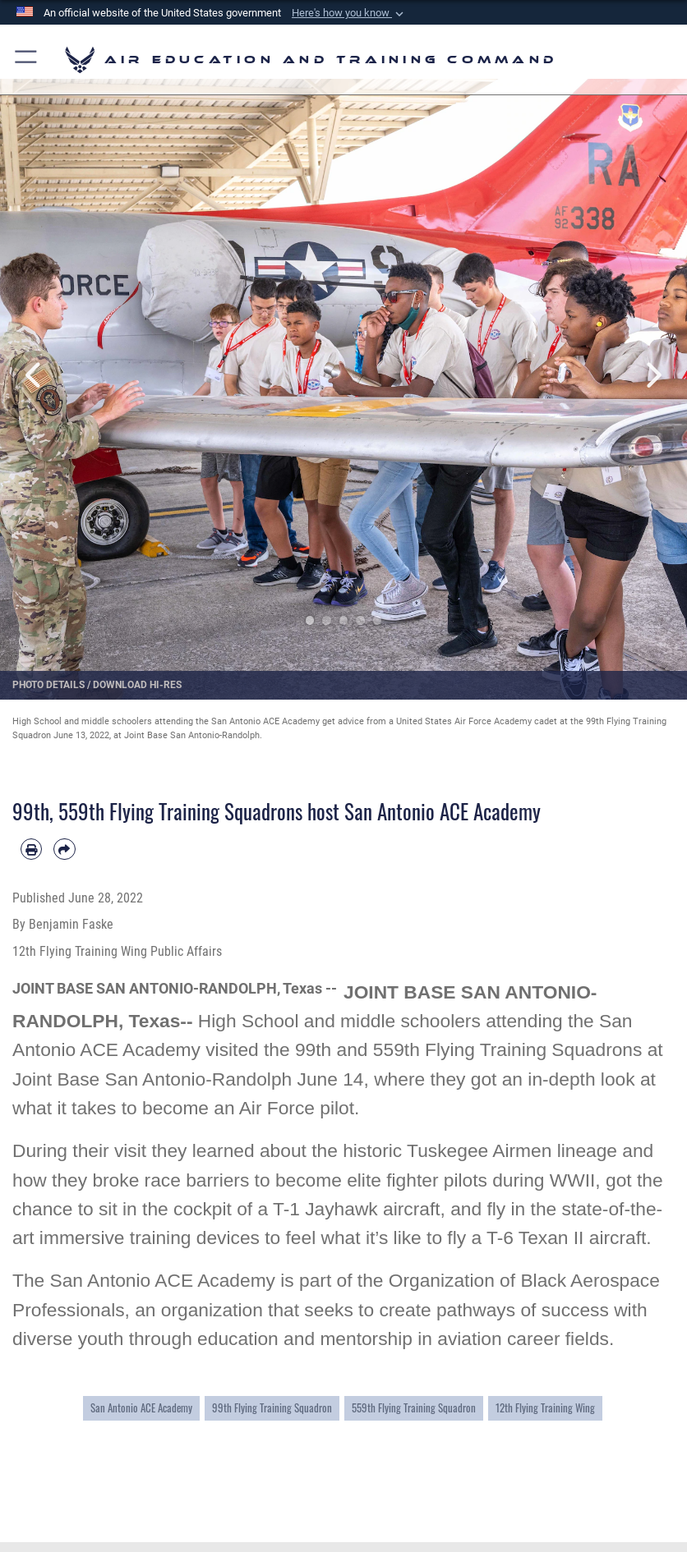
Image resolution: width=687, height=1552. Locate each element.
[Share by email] (64, 849)
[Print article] (31, 849)
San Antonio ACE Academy (141, 1407)
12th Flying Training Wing (545, 1407)
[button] (349, 13)
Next (652, 375)
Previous (34, 375)
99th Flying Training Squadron (272, 1407)
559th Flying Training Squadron (414, 1407)
